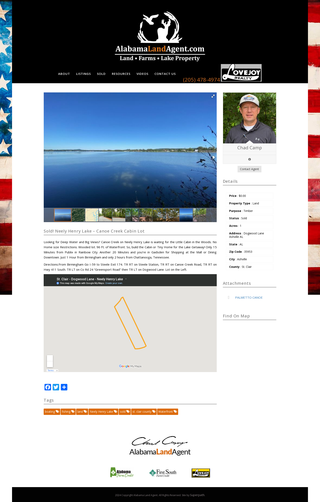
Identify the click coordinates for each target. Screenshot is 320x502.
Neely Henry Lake (103, 411)
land (82, 411)
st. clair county (143, 411)
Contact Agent (249, 169)
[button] (213, 96)
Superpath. (197, 495)
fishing (68, 411)
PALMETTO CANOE (249, 297)
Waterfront (167, 411)
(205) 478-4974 (201, 79)
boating (52, 411)
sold (124, 411)
